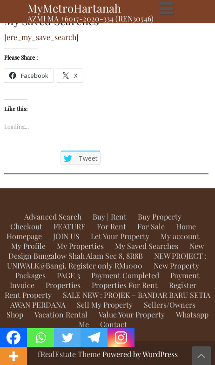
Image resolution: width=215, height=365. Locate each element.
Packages (30, 275)
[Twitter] (67, 337)
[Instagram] (121, 337)
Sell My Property (105, 305)
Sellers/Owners (169, 305)
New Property (176, 265)
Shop (15, 314)
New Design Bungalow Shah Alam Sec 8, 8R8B (106, 251)
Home (186, 226)
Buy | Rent (110, 216)
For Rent (111, 226)
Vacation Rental (60, 314)
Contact (113, 324)
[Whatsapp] (40, 337)
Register (182, 285)
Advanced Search (52, 216)
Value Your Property (132, 314)
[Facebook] (13, 337)
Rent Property (28, 295)
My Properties (80, 246)
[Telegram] (94, 337)
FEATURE (70, 226)
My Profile (28, 246)
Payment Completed (125, 275)
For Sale (151, 226)
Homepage (24, 236)
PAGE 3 (68, 275)
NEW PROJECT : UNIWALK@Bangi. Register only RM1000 (107, 260)
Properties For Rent (125, 285)
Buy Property (159, 216)
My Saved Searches (146, 246)
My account (180, 236)
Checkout (26, 226)
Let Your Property (120, 236)
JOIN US (66, 236)
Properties (63, 285)
